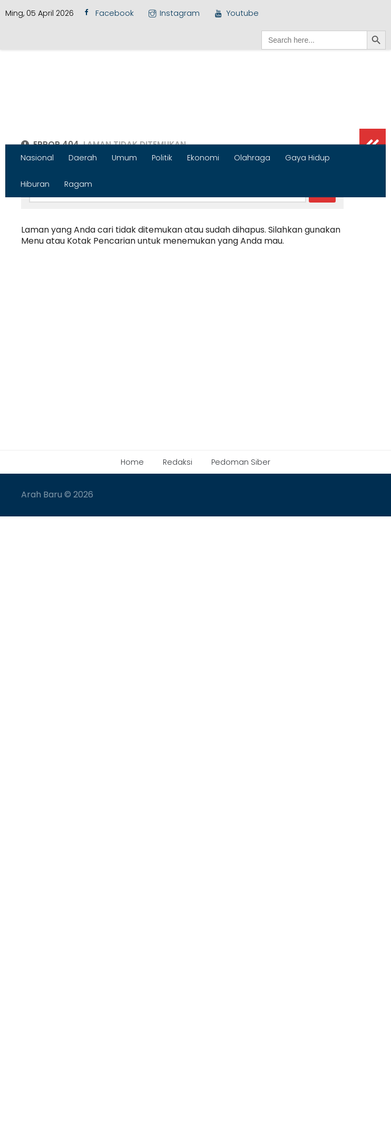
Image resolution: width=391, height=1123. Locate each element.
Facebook (107, 13)
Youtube (236, 13)
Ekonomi (203, 157)
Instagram (174, 13)
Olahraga (252, 157)
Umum (124, 157)
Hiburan (35, 184)
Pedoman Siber (240, 633)
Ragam (78, 184)
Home (132, 633)
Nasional (37, 157)
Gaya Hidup (307, 157)
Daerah (83, 157)
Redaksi (177, 633)
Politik (162, 157)
